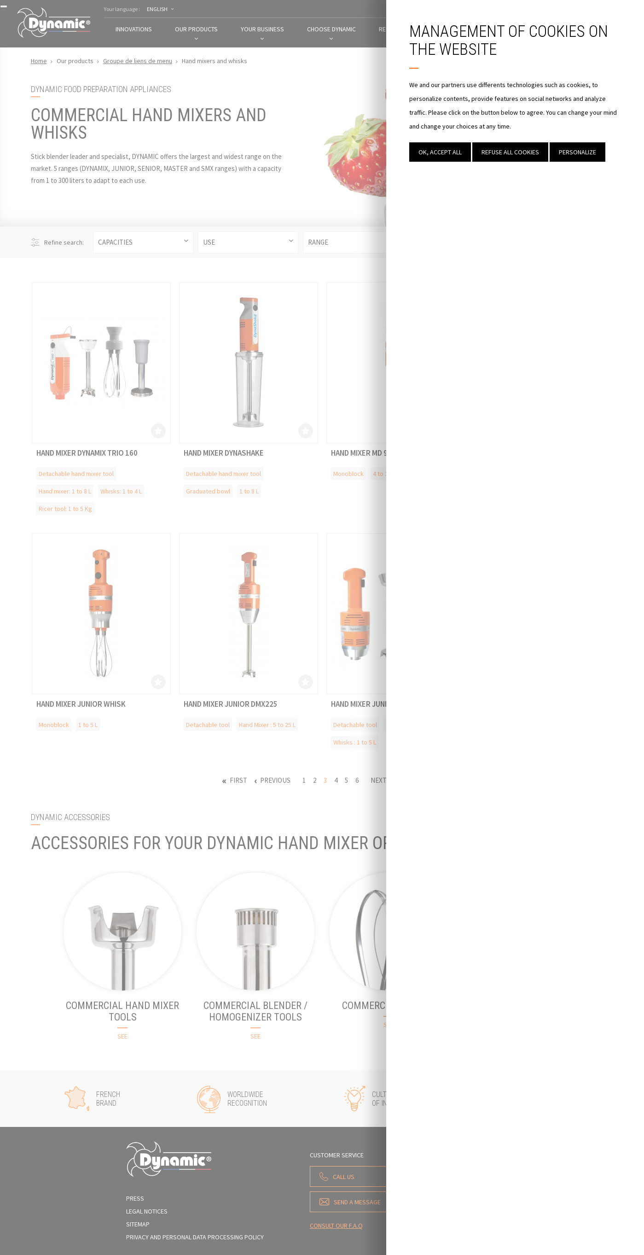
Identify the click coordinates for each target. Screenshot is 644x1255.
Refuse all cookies (510, 152)
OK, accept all (440, 152)
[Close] (3, 6)
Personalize (577, 152)
